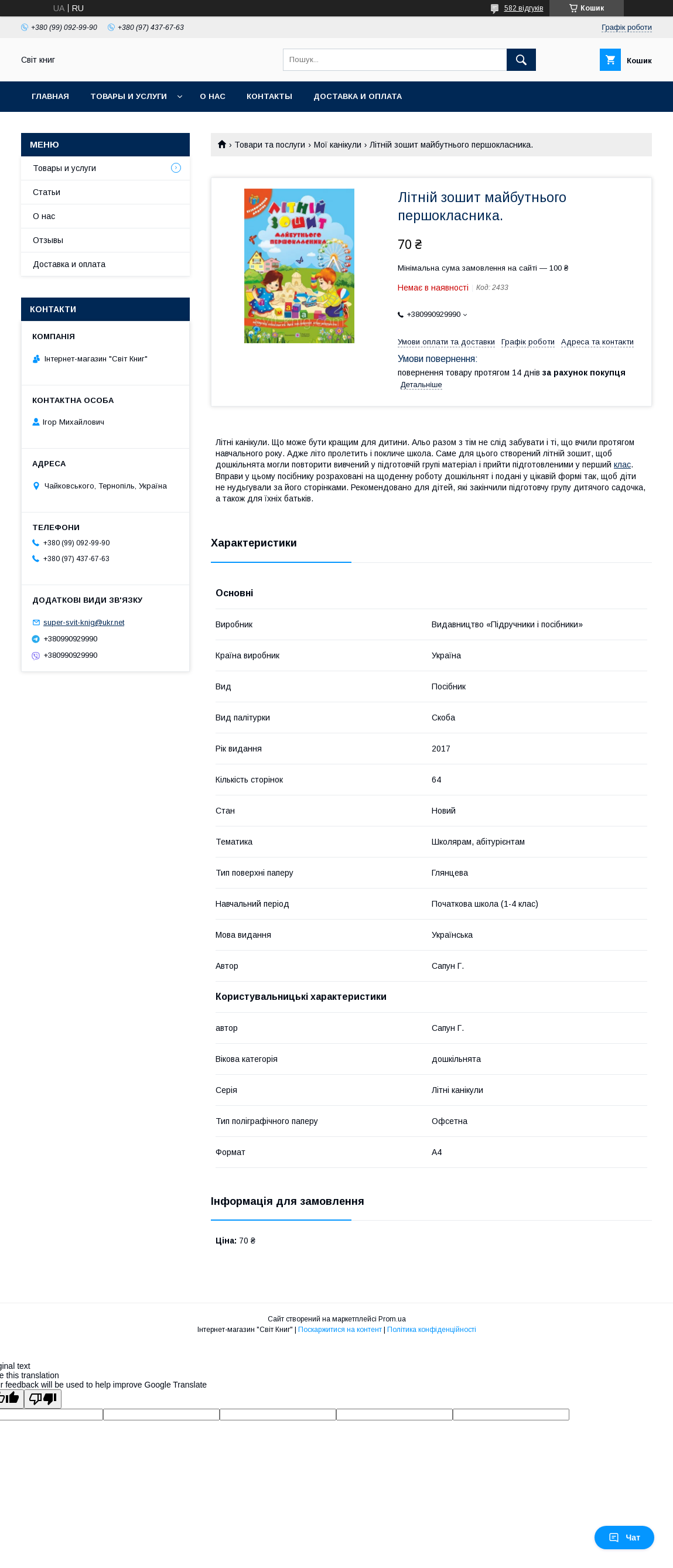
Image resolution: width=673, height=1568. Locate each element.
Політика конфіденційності (431, 1330)
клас (622, 464)
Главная (50, 96)
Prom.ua (392, 1319)
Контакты (269, 96)
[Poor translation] (43, 1399)
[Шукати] (521, 60)
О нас (213, 96)
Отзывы (48, 240)
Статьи (46, 192)
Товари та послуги (269, 144)
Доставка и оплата (357, 96)
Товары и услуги (128, 96)
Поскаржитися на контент (340, 1330)
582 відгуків (524, 8)
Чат (624, 1537)
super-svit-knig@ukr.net (83, 622)
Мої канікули (337, 144)
